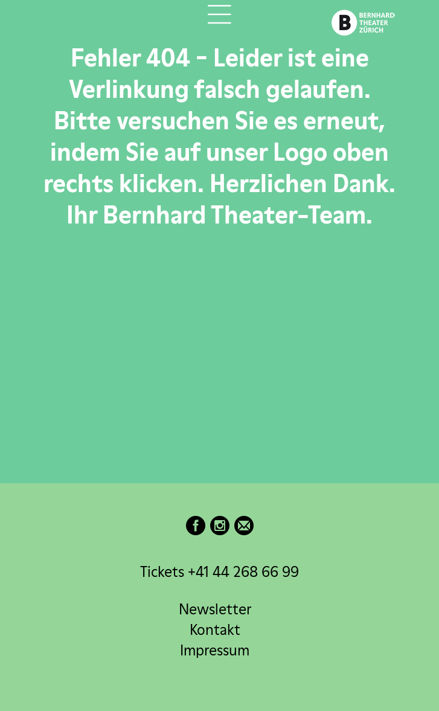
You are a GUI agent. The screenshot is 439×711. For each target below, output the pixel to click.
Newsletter (215, 609)
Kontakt (215, 630)
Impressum (214, 650)
